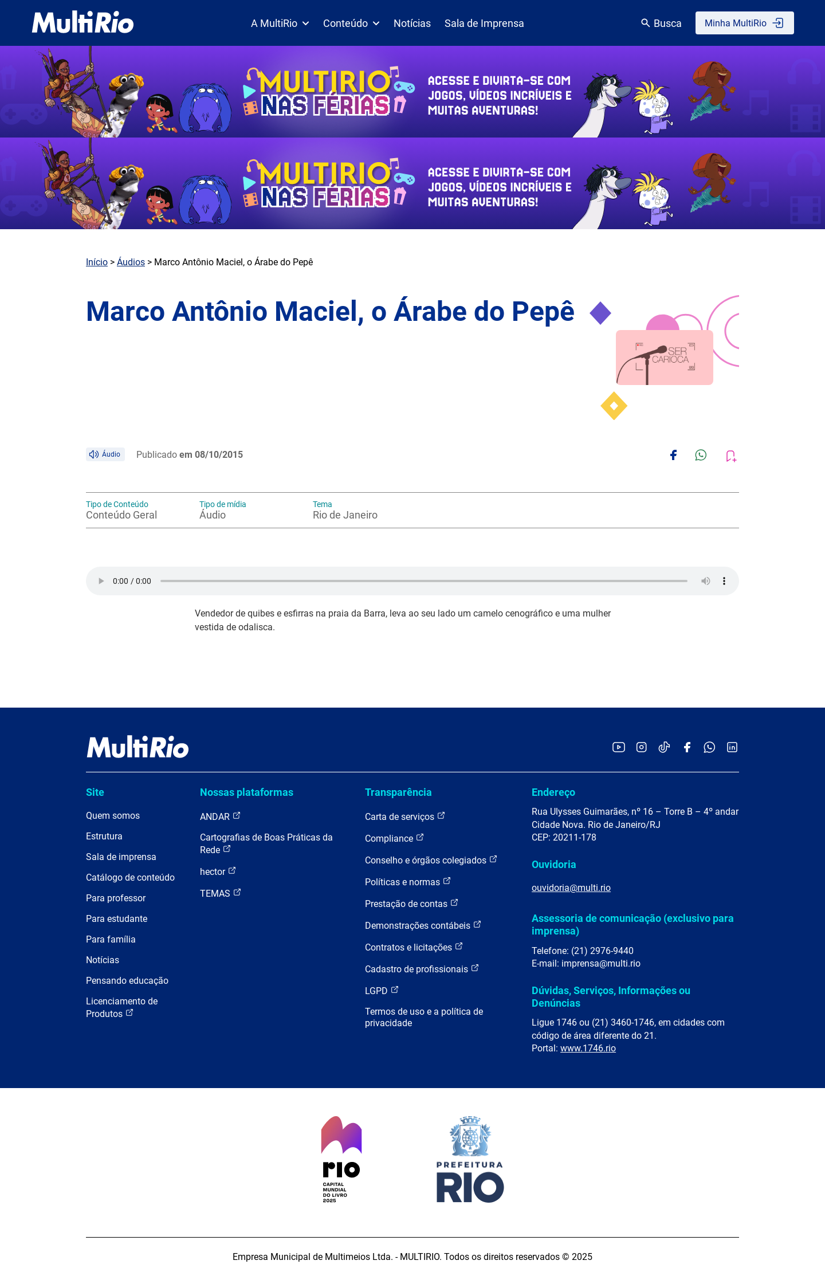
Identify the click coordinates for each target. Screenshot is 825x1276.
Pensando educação (127, 980)
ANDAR (220, 816)
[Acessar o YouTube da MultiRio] (619, 748)
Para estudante (116, 918)
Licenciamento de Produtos (122, 1007)
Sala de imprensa (121, 856)
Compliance (395, 838)
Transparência (398, 792)
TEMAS (221, 893)
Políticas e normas (408, 881)
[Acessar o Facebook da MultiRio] (687, 748)
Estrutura (104, 836)
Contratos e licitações (414, 947)
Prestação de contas (412, 903)
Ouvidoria (554, 864)
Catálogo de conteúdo (130, 877)
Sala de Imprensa (484, 23)
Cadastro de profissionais (422, 969)
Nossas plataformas (246, 792)
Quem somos (113, 815)
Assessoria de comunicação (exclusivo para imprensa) (633, 924)
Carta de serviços (405, 816)
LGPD (382, 990)
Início (97, 262)
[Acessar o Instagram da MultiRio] (641, 748)
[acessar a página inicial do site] (83, 23)
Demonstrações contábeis (423, 925)
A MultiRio (280, 23)
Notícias (412, 23)
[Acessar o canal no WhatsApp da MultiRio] (709, 748)
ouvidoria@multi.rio (571, 887)
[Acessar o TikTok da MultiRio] (664, 748)
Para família (111, 939)
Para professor (116, 898)
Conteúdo (351, 23)
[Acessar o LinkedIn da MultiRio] (732, 748)
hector (218, 871)
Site (95, 792)
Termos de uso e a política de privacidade (424, 1017)
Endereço (553, 792)
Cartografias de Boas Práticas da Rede (266, 843)
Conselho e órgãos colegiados (431, 860)
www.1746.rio (588, 1048)
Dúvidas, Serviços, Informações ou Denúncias (611, 996)
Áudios (131, 262)
